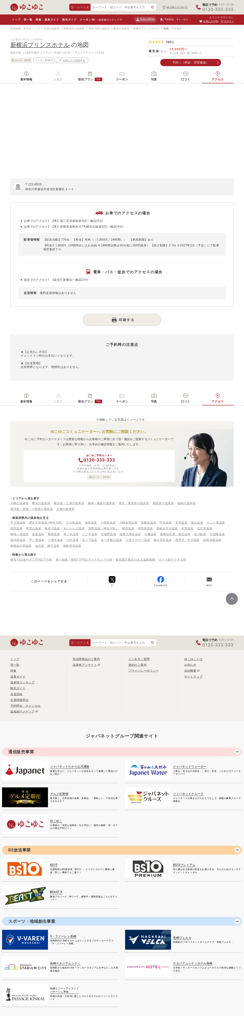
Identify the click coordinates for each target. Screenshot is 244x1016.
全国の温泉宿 (52, 28)
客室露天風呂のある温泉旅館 (135, 559)
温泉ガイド (52, 19)
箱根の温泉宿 (186, 503)
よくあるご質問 (139, 659)
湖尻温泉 (16, 528)
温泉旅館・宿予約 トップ (25, 28)
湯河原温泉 (18, 540)
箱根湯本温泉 (72, 545)
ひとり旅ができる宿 (172, 559)
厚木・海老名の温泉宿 (134, 503)
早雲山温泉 (33, 528)
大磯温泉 (150, 534)
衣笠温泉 (181, 522)
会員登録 (16, 694)
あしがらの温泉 (74, 528)
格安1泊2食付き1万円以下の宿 (31, 559)
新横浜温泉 (148, 522)
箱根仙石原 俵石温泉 (175, 534)
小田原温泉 (108, 522)
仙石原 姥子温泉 (47, 545)
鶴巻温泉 (54, 534)
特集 (39, 19)
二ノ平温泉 (89, 534)
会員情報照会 (19, 700)
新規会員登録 (145, 19)
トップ (16, 19)
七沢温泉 (73, 540)
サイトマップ (193, 676)
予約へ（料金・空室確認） (190, 62)
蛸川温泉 (128, 528)
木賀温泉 (187, 528)
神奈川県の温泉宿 (99, 28)
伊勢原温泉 (145, 528)
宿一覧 (28, 19)
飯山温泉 (197, 522)
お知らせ (190, 664)
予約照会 (174, 19)
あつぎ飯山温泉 (111, 540)
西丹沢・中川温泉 (187, 540)
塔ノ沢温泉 (71, 534)
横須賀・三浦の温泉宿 (69, 503)
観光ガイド (69, 19)
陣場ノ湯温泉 (19, 534)
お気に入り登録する (72, 60)
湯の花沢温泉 (162, 540)
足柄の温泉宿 (65, 509)
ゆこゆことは (193, 659)
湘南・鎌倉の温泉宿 (101, 503)
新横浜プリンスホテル (146, 28)
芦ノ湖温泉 (36, 540)
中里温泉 (166, 522)
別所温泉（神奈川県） (103, 528)
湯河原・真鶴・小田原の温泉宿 (31, 509)
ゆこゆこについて (177, 7)
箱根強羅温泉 (212, 540)
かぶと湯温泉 (216, 522)
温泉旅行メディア (109, 19)
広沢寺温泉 (204, 528)
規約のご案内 (137, 664)
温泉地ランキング (22, 682)
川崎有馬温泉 (128, 522)
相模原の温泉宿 (163, 503)
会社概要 (190, 670)
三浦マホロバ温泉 (138, 540)
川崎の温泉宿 (19, 503)
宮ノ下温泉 (89, 540)
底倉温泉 (38, 534)
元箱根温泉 (217, 534)
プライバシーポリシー (143, 670)
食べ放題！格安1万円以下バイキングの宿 (84, 559)
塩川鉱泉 (200, 534)
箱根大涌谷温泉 (130, 534)
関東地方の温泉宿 (74, 28)
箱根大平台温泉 (167, 528)
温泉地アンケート (85, 664)
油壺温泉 (91, 522)
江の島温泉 (73, 522)
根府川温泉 (52, 528)
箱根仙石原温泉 (21, 545)
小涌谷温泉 (55, 540)
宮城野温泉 (108, 534)
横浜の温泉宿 (121, 28)
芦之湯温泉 (18, 522)
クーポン (87, 19)
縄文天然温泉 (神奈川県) (46, 522)
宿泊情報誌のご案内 (86, 659)
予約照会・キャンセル (25, 705)
